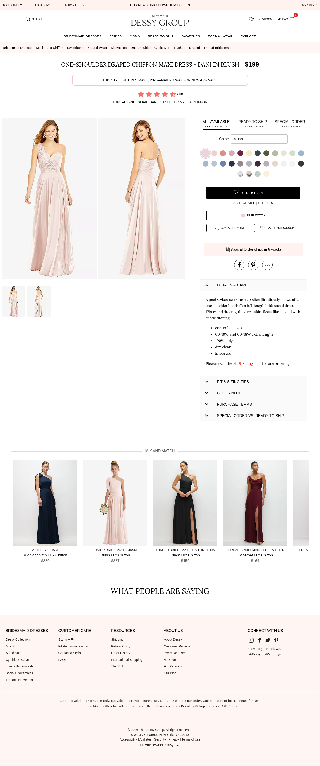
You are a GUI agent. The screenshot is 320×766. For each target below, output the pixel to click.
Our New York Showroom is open (160, 5)
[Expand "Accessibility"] (15, 5)
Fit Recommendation (73, 646)
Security (160, 739)
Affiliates (145, 739)
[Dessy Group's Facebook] (261, 639)
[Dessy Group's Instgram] (253, 639)
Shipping (117, 639)
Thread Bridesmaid (19, 680)
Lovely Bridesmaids (20, 666)
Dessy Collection (18, 639)
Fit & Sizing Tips (247, 363)
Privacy (173, 739)
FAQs (62, 660)
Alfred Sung (14, 653)
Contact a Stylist (70, 653)
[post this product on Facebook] (239, 265)
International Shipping (126, 660)
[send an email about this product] (267, 265)
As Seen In (172, 660)
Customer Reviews (177, 646)
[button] (50, 199)
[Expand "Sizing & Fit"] (74, 5)
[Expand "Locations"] (46, 5)
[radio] (141, 94)
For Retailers (173, 666)
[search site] (34, 19)
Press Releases (175, 653)
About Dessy (173, 639)
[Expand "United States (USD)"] (160, 745)
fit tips (266, 203)
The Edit (117, 666)
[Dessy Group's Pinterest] (278, 639)
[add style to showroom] (277, 228)
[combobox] (256, 139)
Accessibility (128, 739)
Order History (120, 653)
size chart (244, 203)
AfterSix (11, 646)
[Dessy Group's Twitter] (269, 639)
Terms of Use (190, 739)
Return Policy (120, 646)
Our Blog (170, 673)
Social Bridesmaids (19, 673)
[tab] (216, 124)
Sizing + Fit (66, 639)
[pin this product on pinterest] (253, 265)
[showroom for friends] (261, 19)
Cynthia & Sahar (17, 660)
